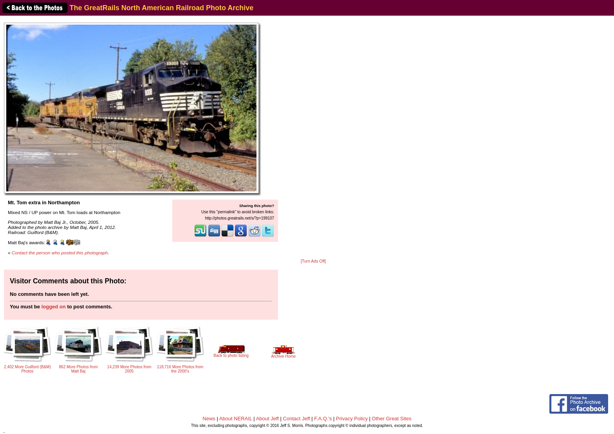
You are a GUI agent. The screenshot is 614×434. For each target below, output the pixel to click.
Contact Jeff (296, 418)
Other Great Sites (392, 418)
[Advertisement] (313, 137)
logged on (54, 307)
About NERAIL (235, 418)
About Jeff (267, 418)
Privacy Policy (352, 418)
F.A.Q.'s (323, 418)
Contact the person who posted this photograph (60, 252)
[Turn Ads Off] (313, 261)
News (208, 418)
